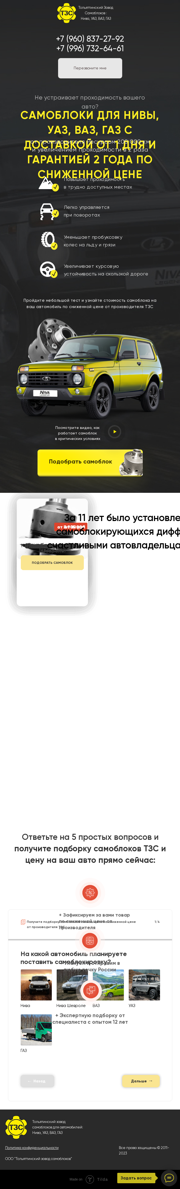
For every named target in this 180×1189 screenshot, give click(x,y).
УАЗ (45, 1133)
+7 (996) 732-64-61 (90, 48)
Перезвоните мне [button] (90, 68)
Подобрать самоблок (80, 461)
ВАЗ (53, 1133)
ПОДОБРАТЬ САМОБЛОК (52, 563)
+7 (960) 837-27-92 (90, 39)
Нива (36, 1133)
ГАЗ (59, 1133)
